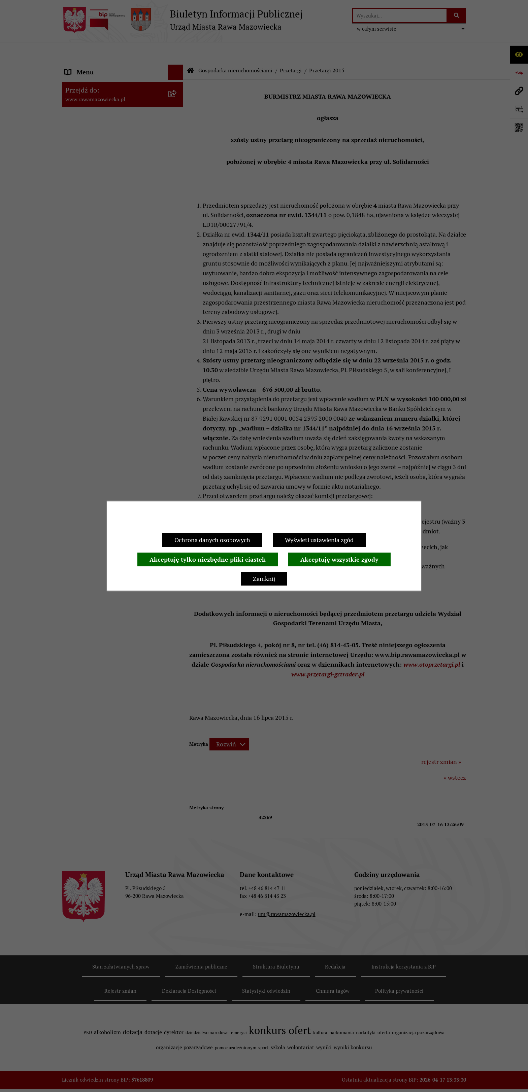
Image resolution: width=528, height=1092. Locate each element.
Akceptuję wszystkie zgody (339, 559)
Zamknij (264, 579)
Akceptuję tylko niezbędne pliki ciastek (208, 559)
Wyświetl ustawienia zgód (319, 540)
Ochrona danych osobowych (212, 540)
